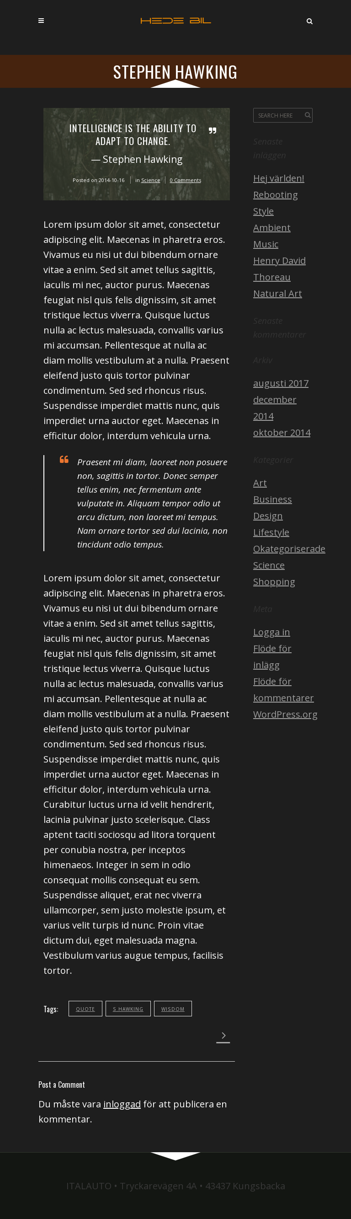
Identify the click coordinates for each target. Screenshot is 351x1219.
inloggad (122, 1104)
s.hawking (128, 1009)
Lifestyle (271, 532)
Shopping (274, 581)
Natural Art (277, 293)
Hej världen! (278, 178)
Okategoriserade (289, 548)
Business (272, 499)
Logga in (271, 632)
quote (85, 1009)
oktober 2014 (281, 432)
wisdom (173, 1009)
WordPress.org (285, 714)
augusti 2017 (280, 383)
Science (150, 180)
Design (268, 516)
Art (260, 483)
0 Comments (185, 180)
